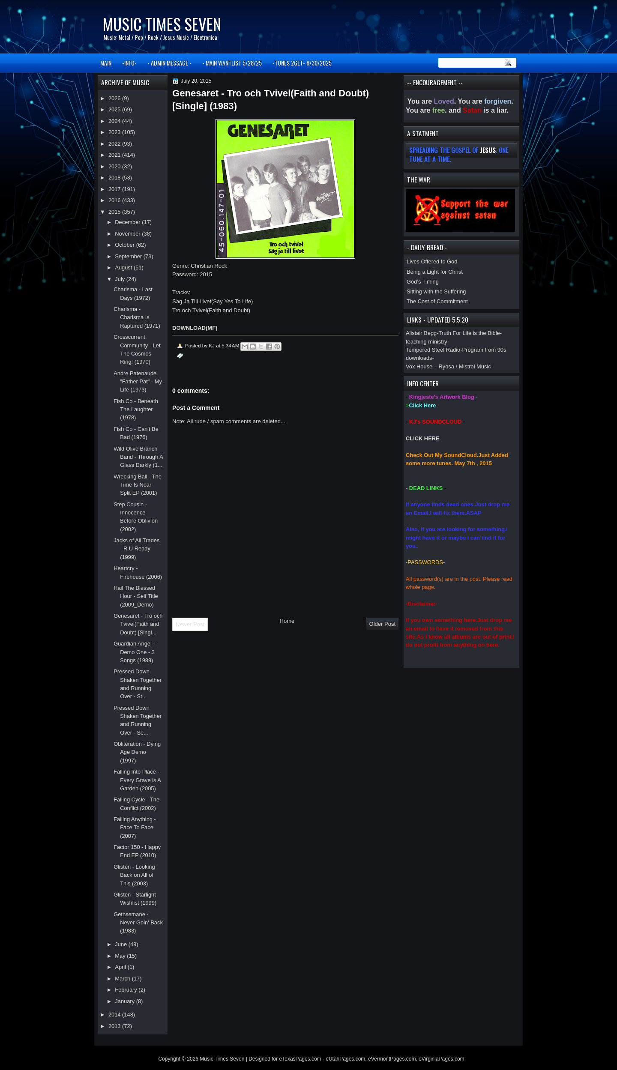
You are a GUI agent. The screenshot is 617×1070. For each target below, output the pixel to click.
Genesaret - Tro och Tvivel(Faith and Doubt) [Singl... (138, 624)
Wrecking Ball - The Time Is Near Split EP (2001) (138, 484)
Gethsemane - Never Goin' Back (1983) (138, 922)
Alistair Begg (421, 333)
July (120, 279)
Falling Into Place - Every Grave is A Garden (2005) (137, 780)
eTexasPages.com (300, 1059)
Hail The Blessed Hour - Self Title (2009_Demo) (136, 596)
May (121, 956)
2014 (115, 1014)
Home (287, 621)
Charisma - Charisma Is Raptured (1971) (137, 317)
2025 (115, 109)
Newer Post (190, 624)
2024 (115, 121)
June (121, 944)
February (126, 989)
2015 (115, 212)
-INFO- (129, 62)
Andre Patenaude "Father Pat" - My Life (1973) (138, 381)
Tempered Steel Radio (433, 350)
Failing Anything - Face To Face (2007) (135, 827)
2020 (115, 166)
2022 (115, 143)
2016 (115, 200)
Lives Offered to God (432, 261)
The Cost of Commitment (437, 301)
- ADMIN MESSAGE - (169, 62)
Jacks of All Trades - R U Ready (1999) (136, 548)
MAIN (105, 62)
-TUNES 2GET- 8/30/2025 (302, 62)
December (128, 222)
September (129, 256)
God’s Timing (423, 281)
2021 (115, 155)
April (121, 967)
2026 (115, 98)
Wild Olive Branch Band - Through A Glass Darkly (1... (138, 457)
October (125, 245)
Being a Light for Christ (435, 272)
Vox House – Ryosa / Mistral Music (448, 366)
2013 (115, 1026)
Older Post (382, 624)
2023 (115, 132)
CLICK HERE (423, 438)
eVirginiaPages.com (441, 1059)
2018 (115, 177)
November (128, 233)
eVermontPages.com (392, 1059)
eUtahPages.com (345, 1059)
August (124, 267)
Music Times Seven (161, 24)
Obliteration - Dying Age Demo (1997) (137, 752)
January (125, 1001)
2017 (115, 189)
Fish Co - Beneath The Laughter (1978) (136, 409)
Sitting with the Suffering (436, 291)
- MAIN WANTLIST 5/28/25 (232, 62)
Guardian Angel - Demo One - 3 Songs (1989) (134, 652)
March (123, 978)
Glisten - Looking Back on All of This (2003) (134, 875)
